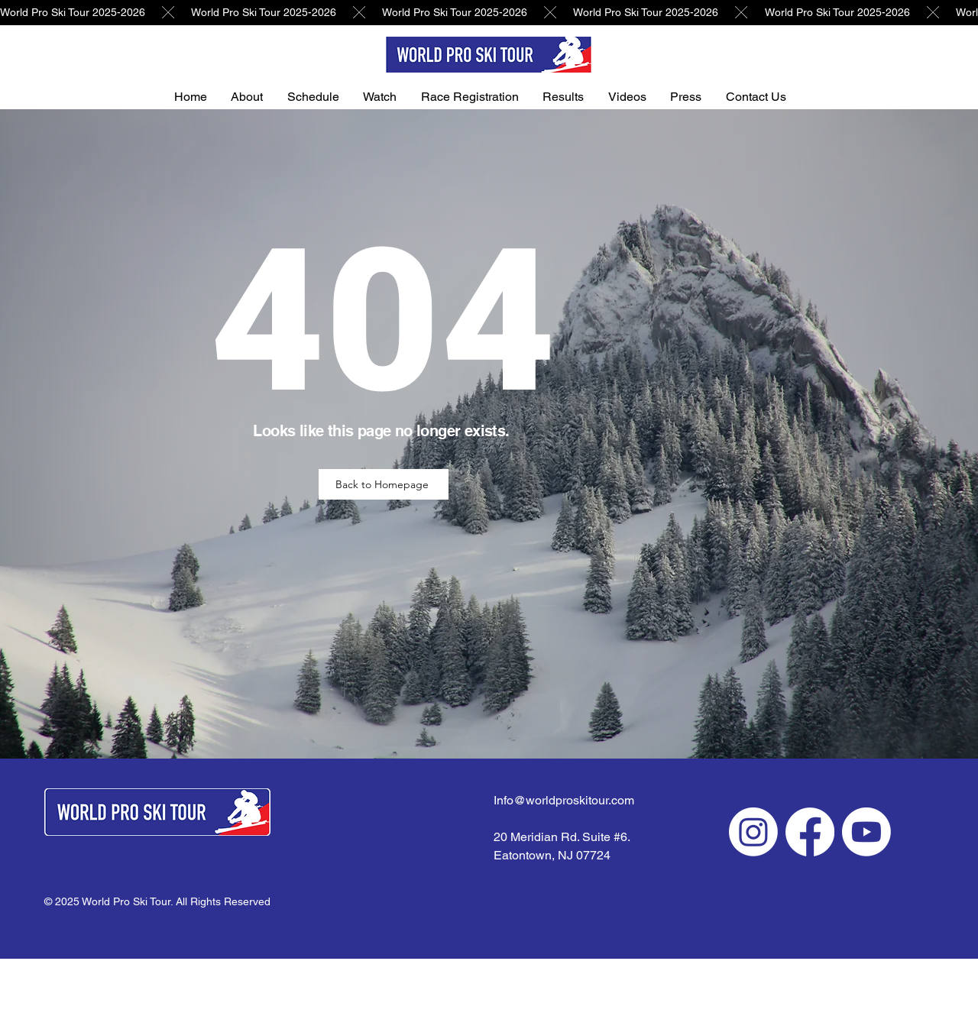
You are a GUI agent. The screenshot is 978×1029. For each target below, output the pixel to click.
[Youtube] (866, 831)
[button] (255, 96)
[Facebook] (809, 831)
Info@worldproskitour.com (564, 800)
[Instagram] (753, 831)
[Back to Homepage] (384, 484)
